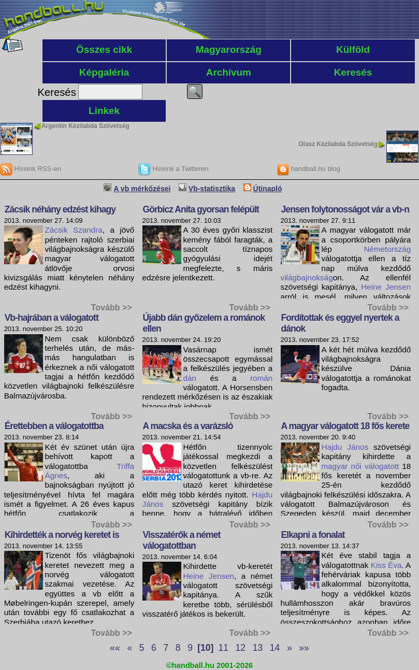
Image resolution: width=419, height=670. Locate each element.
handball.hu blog (308, 169)
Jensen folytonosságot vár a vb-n (345, 209)
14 (275, 648)
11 (223, 648)
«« (115, 648)
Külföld (353, 49)
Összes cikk (104, 49)
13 (258, 648)
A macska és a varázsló (188, 426)
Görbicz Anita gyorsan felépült (201, 209)
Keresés (353, 72)
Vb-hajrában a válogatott (51, 317)
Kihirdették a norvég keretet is (62, 535)
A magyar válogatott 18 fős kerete (345, 426)
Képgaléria (104, 72)
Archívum (228, 72)
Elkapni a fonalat (313, 535)
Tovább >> (111, 307)
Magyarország (229, 49)
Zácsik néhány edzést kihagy (60, 209)
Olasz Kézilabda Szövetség (338, 144)
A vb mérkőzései (141, 188)
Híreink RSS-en (30, 169)
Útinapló (267, 188)
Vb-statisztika (212, 188)
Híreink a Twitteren (173, 169)
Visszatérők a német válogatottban (182, 540)
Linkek (104, 110)
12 (240, 648)
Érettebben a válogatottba (54, 426)
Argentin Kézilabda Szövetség (85, 126)
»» (304, 648)
